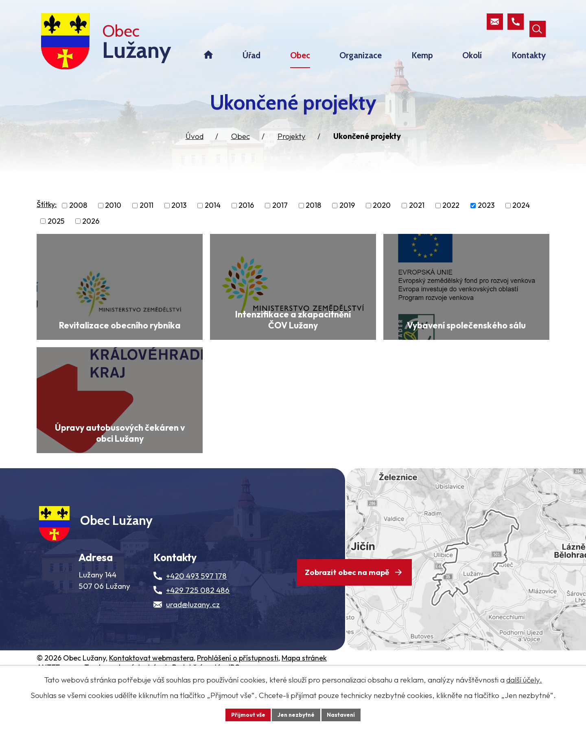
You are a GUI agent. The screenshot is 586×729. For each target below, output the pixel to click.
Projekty (292, 146)
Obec (240, 146)
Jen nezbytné (296, 714)
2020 (382, 215)
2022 (450, 215)
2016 (246, 215)
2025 (56, 231)
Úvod (194, 146)
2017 (280, 215)
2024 (521, 215)
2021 (416, 215)
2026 (90, 231)
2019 (347, 215)
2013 (178, 215)
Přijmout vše (247, 714)
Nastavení (342, 714)
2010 (113, 215)
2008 (78, 215)
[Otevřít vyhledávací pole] (537, 22)
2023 (486, 215)
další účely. (524, 679)
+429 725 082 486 (198, 638)
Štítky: (47, 214)
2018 (313, 215)
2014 (213, 215)
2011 (146, 215)
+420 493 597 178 (196, 624)
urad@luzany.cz (193, 653)
